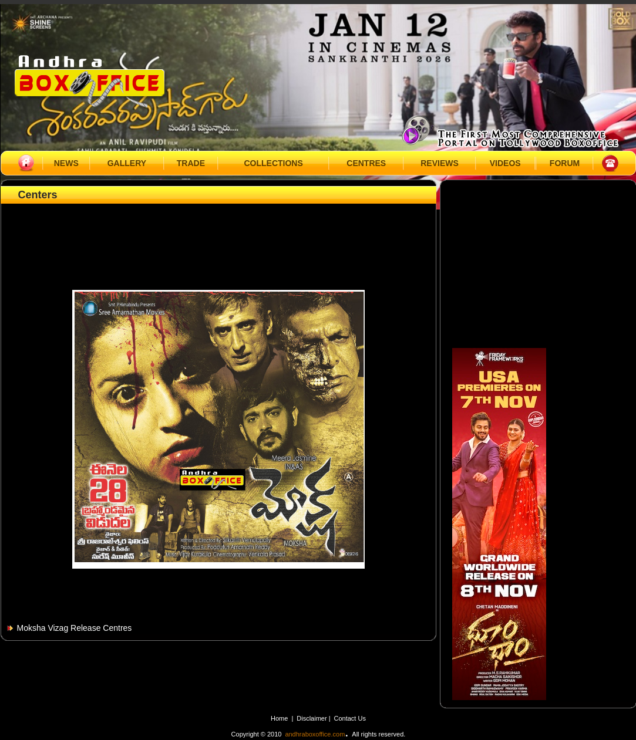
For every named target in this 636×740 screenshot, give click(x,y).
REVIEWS (439, 163)
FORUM (565, 163)
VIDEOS (505, 163)
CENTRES (366, 163)
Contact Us (350, 718)
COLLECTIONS (273, 163)
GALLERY (126, 163)
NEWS (66, 163)
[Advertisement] (218, 233)
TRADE (191, 163)
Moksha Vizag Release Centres (74, 628)
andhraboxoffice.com (315, 734)
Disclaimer (312, 718)
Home (279, 718)
